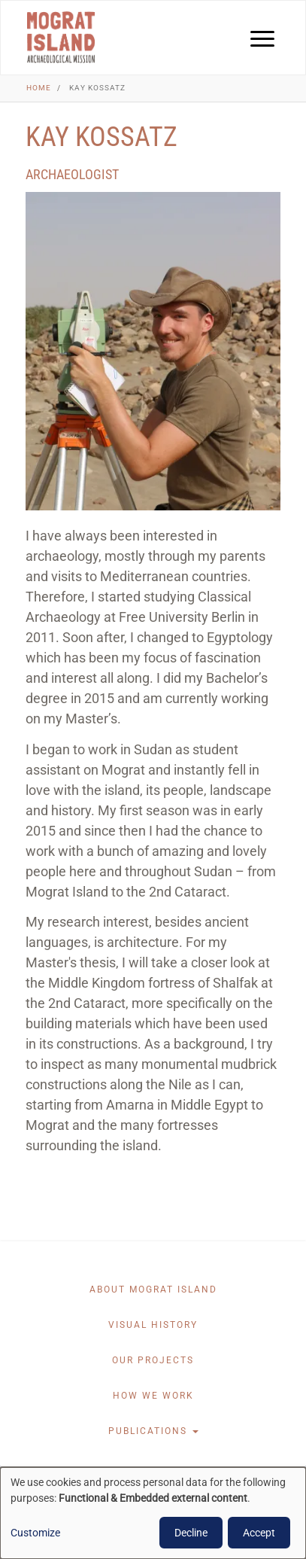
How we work (153, 1395)
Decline (191, 1533)
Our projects (153, 1360)
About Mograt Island (153, 1289)
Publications (153, 1431)
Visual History (153, 1325)
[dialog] (153, 1513)
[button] (153, 351)
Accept (259, 1533)
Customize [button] (35, 1533)
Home (38, 88)
